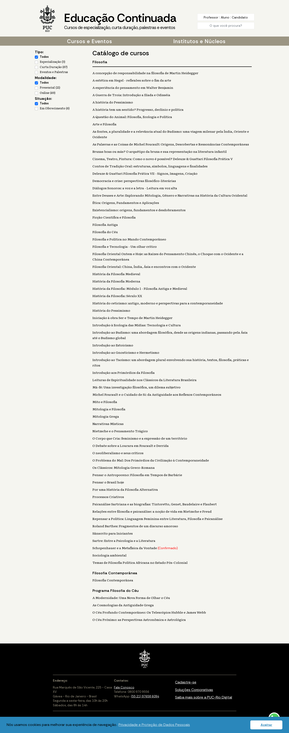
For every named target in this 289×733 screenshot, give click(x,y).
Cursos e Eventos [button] (89, 41)
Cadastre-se (185, 682)
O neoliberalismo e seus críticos (117, 453)
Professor (211, 17)
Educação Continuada (120, 21)
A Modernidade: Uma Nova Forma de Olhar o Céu (131, 597)
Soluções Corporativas (194, 689)
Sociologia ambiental (109, 555)
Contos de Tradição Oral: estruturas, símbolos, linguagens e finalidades (150, 166)
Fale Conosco (124, 687)
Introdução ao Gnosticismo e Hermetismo (125, 352)
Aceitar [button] (266, 725)
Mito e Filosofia (104, 401)
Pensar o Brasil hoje (108, 482)
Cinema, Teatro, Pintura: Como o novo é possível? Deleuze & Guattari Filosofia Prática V (162, 158)
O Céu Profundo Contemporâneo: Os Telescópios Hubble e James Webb (149, 612)
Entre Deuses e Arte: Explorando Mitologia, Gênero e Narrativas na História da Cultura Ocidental (169, 195)
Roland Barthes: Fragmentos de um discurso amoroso (135, 526)
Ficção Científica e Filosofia (114, 217)
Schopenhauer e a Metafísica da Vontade (135, 548)
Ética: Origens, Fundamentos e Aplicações (125, 202)
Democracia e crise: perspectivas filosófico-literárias (134, 180)
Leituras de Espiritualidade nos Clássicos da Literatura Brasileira (144, 379)
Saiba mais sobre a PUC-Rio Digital (203, 697)
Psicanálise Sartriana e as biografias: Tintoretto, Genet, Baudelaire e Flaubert (154, 504)
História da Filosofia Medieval (116, 274)
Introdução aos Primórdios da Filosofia (123, 372)
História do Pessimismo (111, 310)
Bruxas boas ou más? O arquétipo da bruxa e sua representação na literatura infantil (159, 151)
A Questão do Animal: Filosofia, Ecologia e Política (132, 116)
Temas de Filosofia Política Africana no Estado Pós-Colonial (140, 562)
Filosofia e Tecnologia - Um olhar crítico (124, 246)
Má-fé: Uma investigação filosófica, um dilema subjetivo (136, 387)
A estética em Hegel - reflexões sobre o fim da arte (131, 80)
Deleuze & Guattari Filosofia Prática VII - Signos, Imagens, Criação (144, 173)
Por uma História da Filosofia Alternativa (125, 489)
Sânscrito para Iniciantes (112, 533)
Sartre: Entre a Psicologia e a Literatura (123, 540)
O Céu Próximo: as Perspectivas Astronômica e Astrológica (139, 619)
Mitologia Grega (105, 416)
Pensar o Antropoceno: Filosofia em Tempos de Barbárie (137, 474)
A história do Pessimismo (112, 102)
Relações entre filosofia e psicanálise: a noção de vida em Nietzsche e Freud (152, 511)
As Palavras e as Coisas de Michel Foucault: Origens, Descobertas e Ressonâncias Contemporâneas (170, 144)
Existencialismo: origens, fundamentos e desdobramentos (139, 210)
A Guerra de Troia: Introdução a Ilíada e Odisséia (131, 94)
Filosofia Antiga (105, 224)
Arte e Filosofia (104, 124)
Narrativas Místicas (108, 423)
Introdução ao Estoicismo (112, 345)
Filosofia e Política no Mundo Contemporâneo (129, 239)
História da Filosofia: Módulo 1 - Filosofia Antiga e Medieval (139, 288)
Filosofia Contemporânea (112, 580)
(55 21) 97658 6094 (145, 696)
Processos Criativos (108, 496)
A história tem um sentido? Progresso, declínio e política (138, 109)
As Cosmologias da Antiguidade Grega (123, 605)
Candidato (240, 17)
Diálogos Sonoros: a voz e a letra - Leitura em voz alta (134, 188)
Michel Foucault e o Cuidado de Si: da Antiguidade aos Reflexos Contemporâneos (156, 394)
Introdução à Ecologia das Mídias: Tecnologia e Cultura (136, 325)
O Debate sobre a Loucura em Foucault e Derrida (130, 445)
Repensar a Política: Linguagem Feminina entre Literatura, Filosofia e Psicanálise (157, 518)
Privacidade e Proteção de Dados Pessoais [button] (154, 724)
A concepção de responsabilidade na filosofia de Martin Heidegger (145, 73)
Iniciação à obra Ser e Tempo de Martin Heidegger (132, 317)
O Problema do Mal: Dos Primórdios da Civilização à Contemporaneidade (150, 460)
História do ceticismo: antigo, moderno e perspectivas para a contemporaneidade (157, 303)
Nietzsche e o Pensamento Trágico (120, 431)
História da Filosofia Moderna (116, 281)
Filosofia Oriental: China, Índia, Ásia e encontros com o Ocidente (144, 266)
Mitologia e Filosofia (108, 409)
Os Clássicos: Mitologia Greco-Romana (123, 467)
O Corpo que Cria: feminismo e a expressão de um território (139, 438)
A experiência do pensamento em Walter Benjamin (132, 87)
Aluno (225, 17)
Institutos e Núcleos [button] (199, 41)
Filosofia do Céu (105, 231)
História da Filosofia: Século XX (117, 295)
